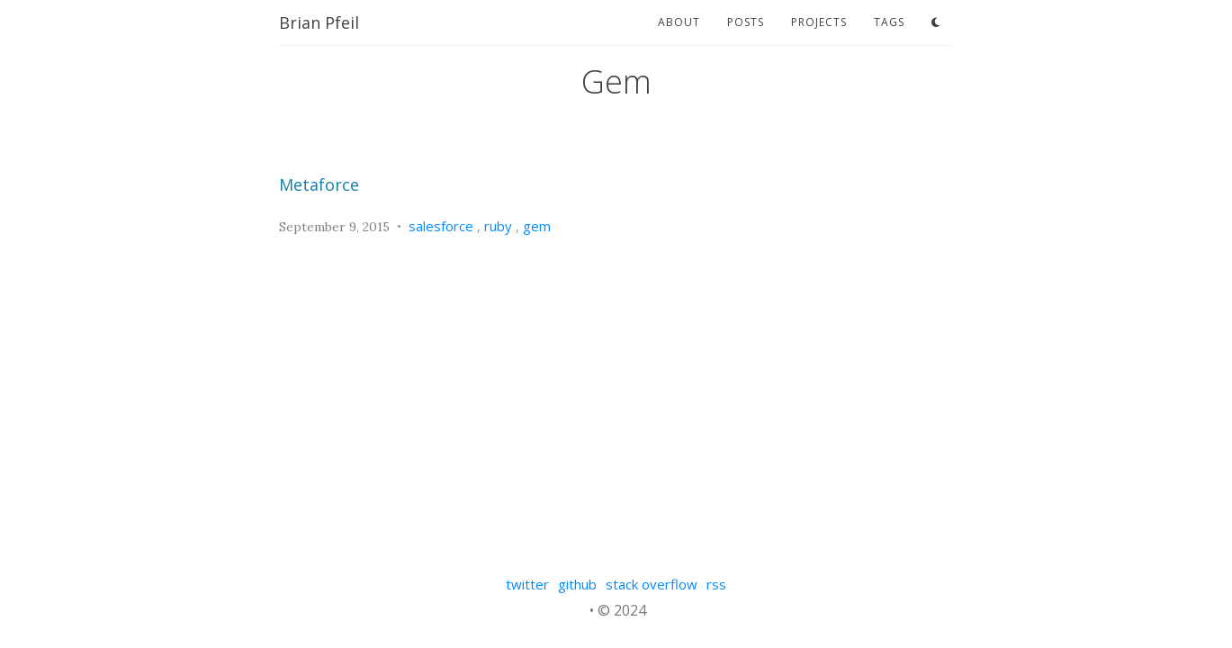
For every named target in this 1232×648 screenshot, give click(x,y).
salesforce (441, 226)
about (679, 22)
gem (537, 226)
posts (745, 22)
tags (889, 22)
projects (819, 22)
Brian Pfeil (319, 22)
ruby (498, 226)
